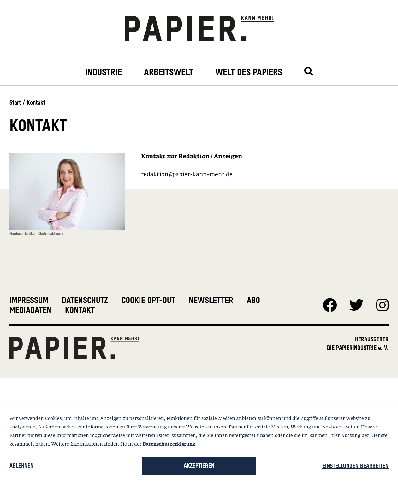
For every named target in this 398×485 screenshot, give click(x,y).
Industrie (103, 72)
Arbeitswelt (168, 72)
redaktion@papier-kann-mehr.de (187, 174)
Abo (253, 300)
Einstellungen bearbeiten (355, 466)
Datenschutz (85, 300)
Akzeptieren (199, 465)
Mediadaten (30, 310)
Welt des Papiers (248, 72)
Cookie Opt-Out (148, 300)
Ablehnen (21, 465)
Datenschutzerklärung (169, 444)
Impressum (28, 300)
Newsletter (211, 300)
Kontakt (80, 310)
